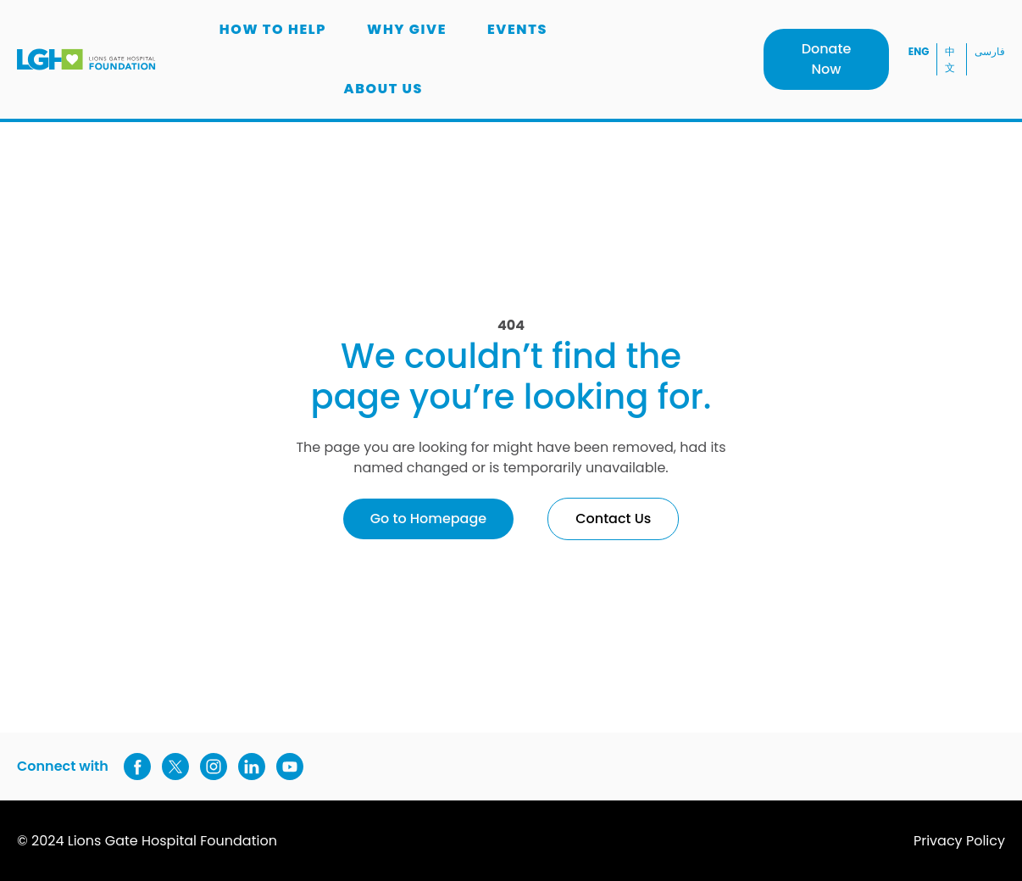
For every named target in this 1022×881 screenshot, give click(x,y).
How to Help (272, 29)
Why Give (407, 29)
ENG (919, 51)
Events (517, 29)
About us (383, 88)
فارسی (990, 51)
